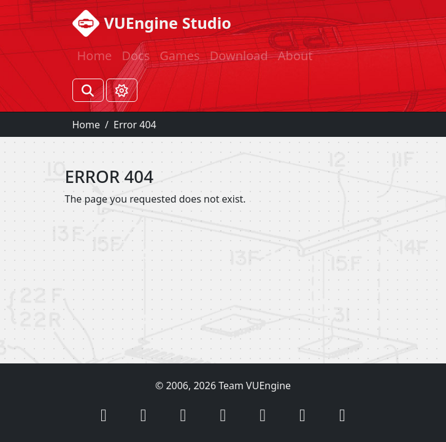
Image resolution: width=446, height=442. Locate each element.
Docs (135, 55)
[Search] (88, 90)
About (295, 55)
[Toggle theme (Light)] (121, 90)
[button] (104, 415)
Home (94, 55)
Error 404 (134, 124)
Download (239, 55)
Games (179, 55)
